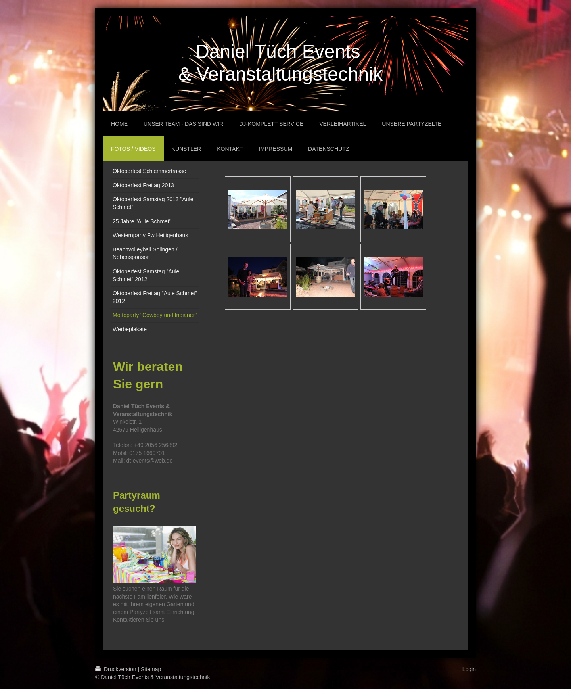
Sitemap (151, 669)
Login (469, 669)
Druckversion (116, 669)
